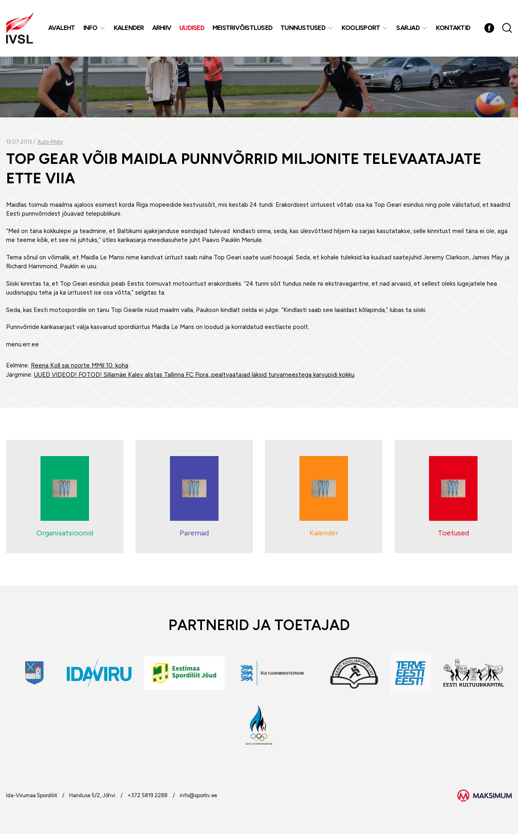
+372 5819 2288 (147, 795)
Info (90, 28)
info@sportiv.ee (198, 795)
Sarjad (408, 28)
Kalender (129, 28)
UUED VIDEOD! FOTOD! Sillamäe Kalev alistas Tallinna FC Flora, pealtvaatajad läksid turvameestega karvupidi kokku (194, 374)
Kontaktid (453, 28)
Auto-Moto (50, 142)
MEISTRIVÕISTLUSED (242, 28)
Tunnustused (303, 28)
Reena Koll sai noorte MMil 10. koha (79, 365)
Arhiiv (162, 28)
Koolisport (361, 28)
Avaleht (61, 28)
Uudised (192, 28)
